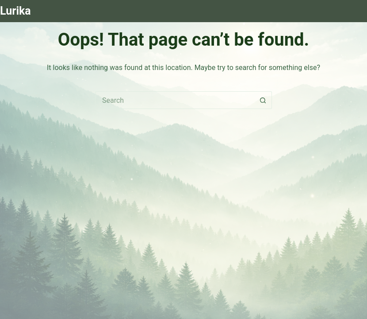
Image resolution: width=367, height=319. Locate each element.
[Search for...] (174, 100)
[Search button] (263, 100)
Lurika (15, 10)
